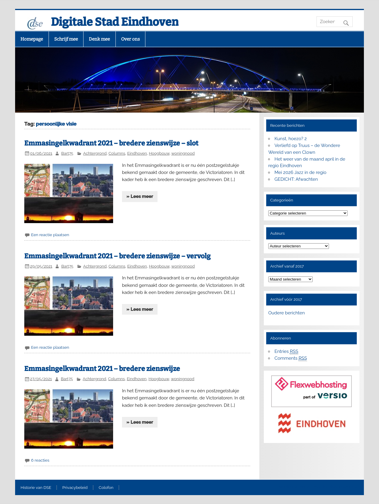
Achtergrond (95, 153)
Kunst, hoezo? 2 (290, 138)
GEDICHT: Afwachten (296, 179)
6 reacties (40, 460)
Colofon (106, 488)
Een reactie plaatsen (50, 234)
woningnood (183, 153)
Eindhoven (137, 153)
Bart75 (67, 153)
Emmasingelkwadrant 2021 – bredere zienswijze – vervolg (117, 256)
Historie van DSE (35, 488)
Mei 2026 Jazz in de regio (300, 172)
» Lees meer (139, 196)
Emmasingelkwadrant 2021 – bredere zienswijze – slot (111, 143)
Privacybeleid (75, 488)
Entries (286, 351)
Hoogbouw (159, 153)
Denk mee (99, 39)
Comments (290, 358)
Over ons (130, 39)
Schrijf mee (66, 39)
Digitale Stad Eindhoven (115, 22)
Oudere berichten (286, 313)
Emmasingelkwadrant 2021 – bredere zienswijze (102, 369)
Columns (116, 153)
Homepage (31, 39)
